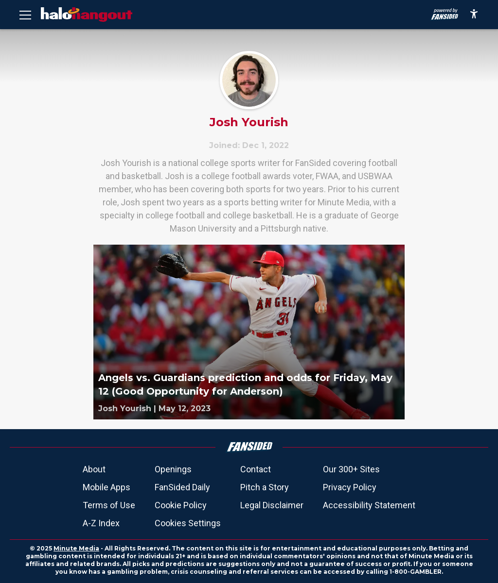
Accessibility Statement (369, 505)
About (94, 469)
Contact (255, 469)
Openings (173, 469)
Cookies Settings (188, 523)
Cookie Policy (181, 505)
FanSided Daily (182, 487)
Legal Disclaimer (271, 505)
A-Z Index (101, 523)
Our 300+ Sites (351, 469)
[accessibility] (474, 14)
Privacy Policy (349, 487)
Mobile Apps (106, 487)
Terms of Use (109, 505)
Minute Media (76, 548)
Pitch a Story (264, 487)
